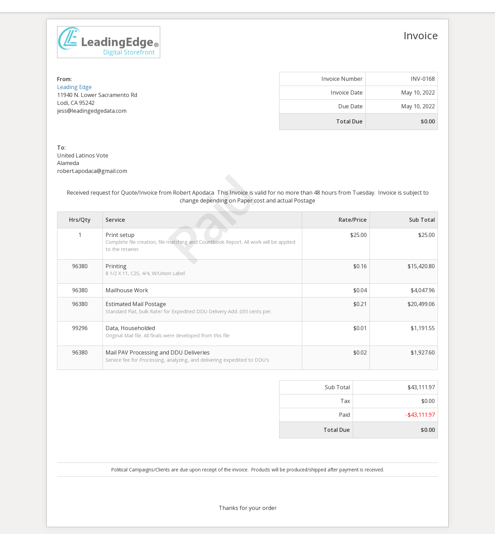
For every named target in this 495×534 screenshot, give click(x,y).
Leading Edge (74, 87)
